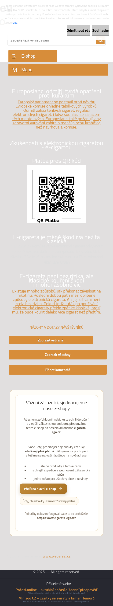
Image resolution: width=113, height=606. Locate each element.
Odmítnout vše (79, 30)
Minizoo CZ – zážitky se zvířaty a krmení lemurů (56, 598)
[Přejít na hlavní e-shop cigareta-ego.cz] (43, 489)
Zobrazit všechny (58, 354)
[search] (100, 40)
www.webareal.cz (56, 556)
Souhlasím (100, 30)
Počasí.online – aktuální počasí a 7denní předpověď (56, 590)
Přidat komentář (57, 370)
